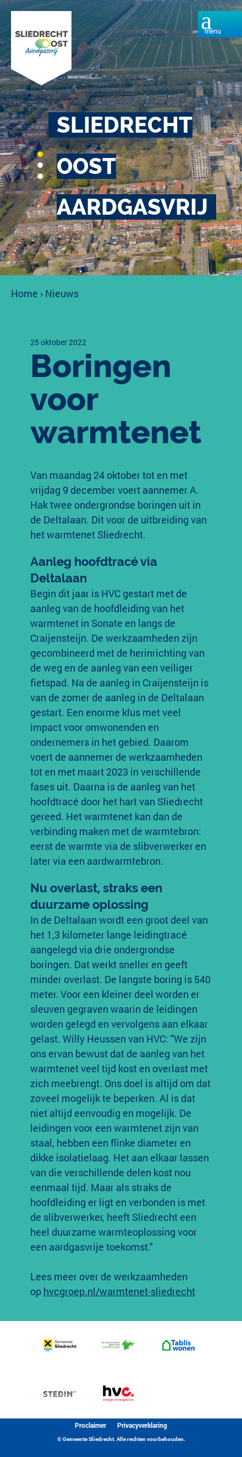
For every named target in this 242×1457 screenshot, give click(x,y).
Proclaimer (90, 1425)
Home (24, 293)
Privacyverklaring (142, 1425)
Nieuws (62, 293)
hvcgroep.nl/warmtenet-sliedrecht (119, 1291)
